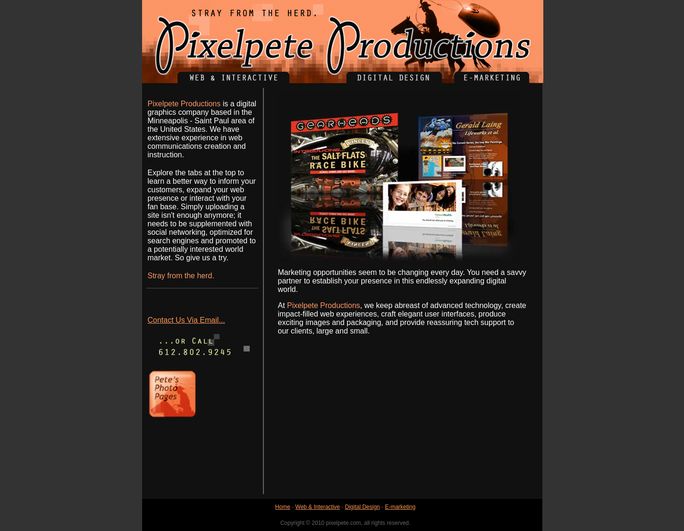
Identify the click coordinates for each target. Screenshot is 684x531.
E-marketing (400, 507)
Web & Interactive (318, 507)
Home (282, 507)
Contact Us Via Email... (186, 320)
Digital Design (362, 507)
